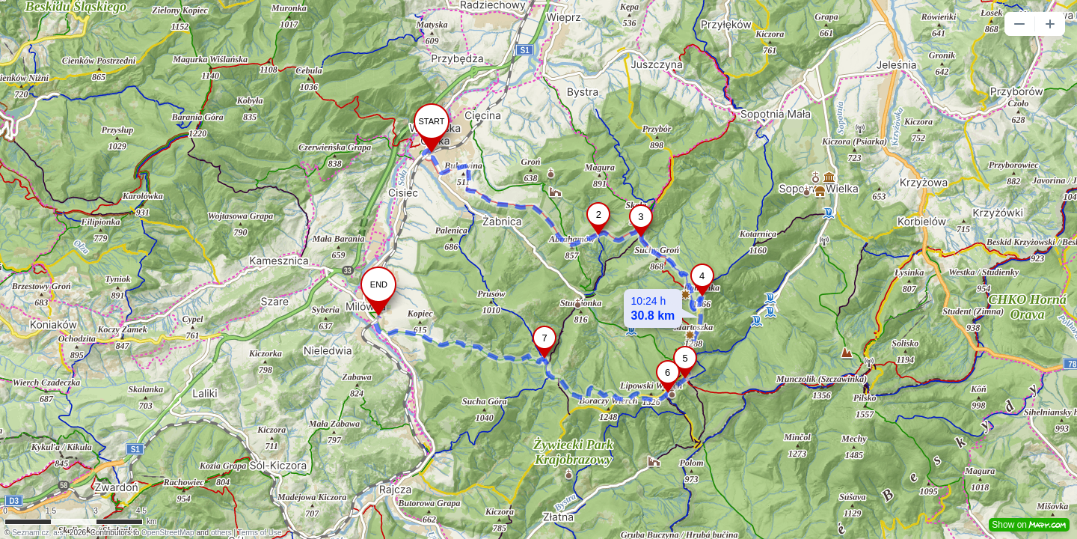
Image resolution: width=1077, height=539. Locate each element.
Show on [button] (1029, 525)
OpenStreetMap (167, 533)
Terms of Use (260, 533)
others (221, 533)
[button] (1019, 24)
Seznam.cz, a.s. (38, 533)
